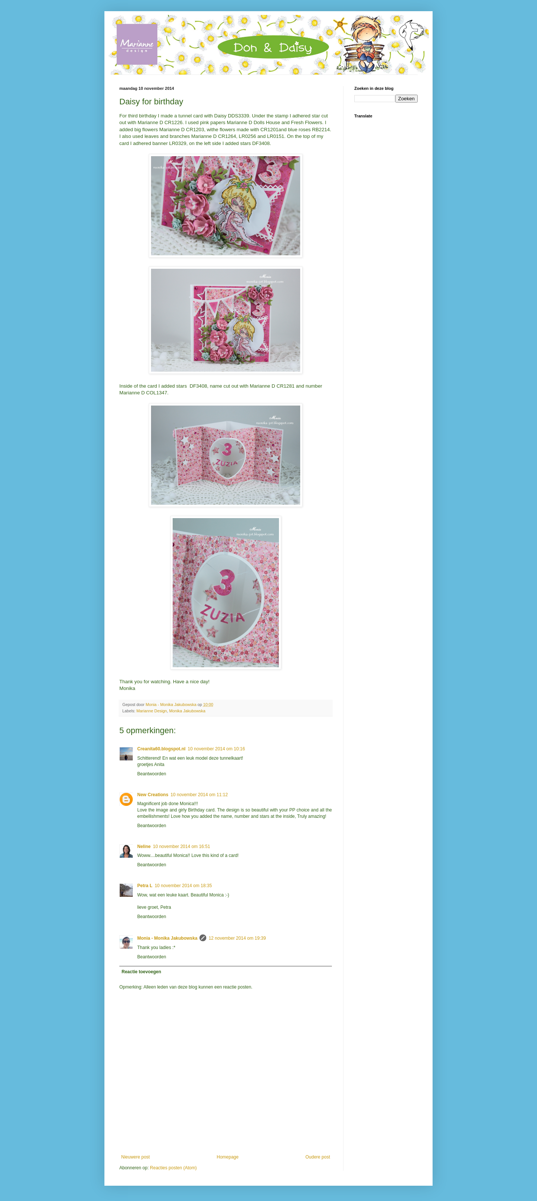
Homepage (228, 1157)
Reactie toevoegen (141, 971)
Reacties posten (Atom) (173, 1167)
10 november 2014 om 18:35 (183, 885)
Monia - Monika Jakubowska (167, 938)
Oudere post (317, 1157)
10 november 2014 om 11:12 (198, 794)
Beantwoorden (151, 773)
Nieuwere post (135, 1157)
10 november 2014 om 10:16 (216, 748)
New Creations (152, 794)
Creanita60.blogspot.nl (161, 748)
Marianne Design (151, 711)
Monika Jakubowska (187, 711)
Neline (144, 846)
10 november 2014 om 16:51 (181, 846)
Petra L (145, 885)
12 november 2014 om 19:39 (237, 938)
